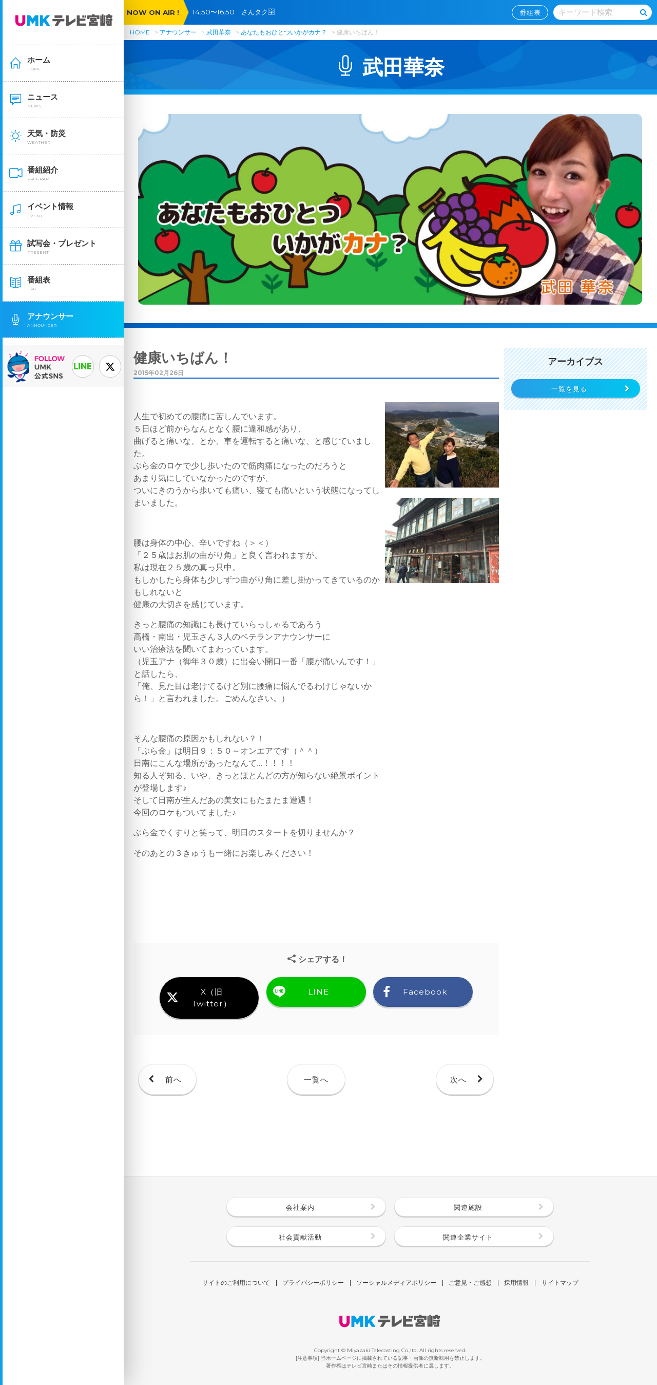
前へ (173, 1079)
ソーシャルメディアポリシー (396, 1283)
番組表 (530, 12)
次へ (458, 1079)
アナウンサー (178, 32)
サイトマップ (560, 1283)
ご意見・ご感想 (470, 1283)
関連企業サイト (468, 1237)
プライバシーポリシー (313, 1283)
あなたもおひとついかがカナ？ (284, 32)
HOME (140, 32)
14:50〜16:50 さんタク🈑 (236, 12)
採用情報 (516, 1283)
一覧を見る (569, 389)
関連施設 (468, 1207)
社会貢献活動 (300, 1237)
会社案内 (300, 1207)
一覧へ (316, 1079)
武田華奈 (218, 32)
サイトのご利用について (236, 1283)
